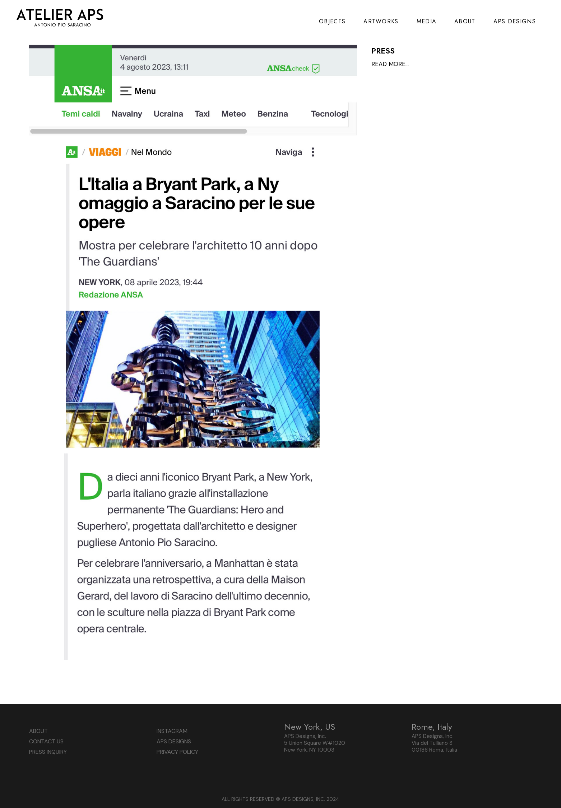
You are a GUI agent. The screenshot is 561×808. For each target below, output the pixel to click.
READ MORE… (390, 64)
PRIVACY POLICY (177, 752)
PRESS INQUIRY (48, 752)
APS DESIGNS (174, 741)
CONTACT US (46, 741)
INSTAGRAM (172, 731)
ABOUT (38, 731)
